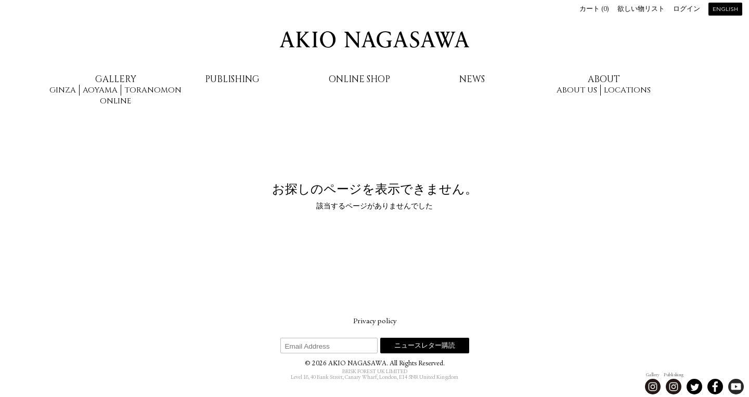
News (472, 79)
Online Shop (359, 79)
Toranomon (153, 90)
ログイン (686, 9)
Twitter (694, 386)
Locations (627, 90)
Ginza (62, 90)
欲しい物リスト (641, 9)
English (725, 9)
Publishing (232, 79)
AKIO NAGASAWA (374, 39)
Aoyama (100, 90)
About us (577, 90)
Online (115, 101)
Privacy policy (374, 321)
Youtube (736, 386)
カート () (594, 9)
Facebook (715, 386)
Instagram (653, 386)
